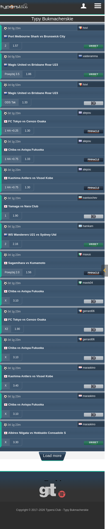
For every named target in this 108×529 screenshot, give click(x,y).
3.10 (15, 300)
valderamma (88, 56)
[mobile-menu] (83, 5)
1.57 (15, 45)
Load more (52, 456)
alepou (84, 113)
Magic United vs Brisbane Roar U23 (30, 65)
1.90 (15, 215)
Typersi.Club (53, 510)
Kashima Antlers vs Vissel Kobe (28, 178)
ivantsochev (87, 198)
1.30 (27, 130)
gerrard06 (86, 311)
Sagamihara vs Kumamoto (24, 263)
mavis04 (85, 283)
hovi (83, 28)
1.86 (28, 74)
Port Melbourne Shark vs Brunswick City (34, 36)
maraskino (86, 368)
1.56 (28, 272)
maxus (84, 254)
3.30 (15, 442)
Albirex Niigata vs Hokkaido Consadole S (34, 433)
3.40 (15, 385)
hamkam (85, 226)
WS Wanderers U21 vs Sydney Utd (29, 235)
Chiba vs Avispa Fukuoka (23, 150)
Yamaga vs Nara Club (20, 206)
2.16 (15, 244)
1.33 (24, 102)
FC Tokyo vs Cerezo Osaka (24, 121)
